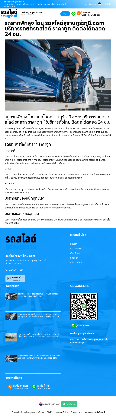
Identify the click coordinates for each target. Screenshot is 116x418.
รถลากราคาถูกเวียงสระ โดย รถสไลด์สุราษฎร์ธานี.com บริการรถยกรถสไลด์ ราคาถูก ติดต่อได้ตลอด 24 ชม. (39, 357)
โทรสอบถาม (85, 12)
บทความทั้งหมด (77, 262)
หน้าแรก (73, 244)
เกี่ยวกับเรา (75, 253)
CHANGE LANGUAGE (51, 404)
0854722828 (43, 389)
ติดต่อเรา (84, 4)
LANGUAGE (106, 4)
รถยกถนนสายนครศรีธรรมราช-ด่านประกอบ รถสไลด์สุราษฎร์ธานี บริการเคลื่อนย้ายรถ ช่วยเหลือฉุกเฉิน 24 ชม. (38, 316)
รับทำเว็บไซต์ (99, 412)
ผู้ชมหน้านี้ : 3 (17, 277)
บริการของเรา (76, 248)
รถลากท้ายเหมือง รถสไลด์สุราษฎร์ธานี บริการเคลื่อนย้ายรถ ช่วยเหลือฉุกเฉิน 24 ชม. (38, 295)
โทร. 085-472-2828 (14, 270)
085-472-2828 (90, 14)
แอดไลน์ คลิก (43, 386)
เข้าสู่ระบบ (92, 4)
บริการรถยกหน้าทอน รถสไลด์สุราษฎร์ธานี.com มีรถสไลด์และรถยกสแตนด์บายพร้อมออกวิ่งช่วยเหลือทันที (38, 335)
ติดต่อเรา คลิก (20, 386)
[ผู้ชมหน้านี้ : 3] (10, 278)
